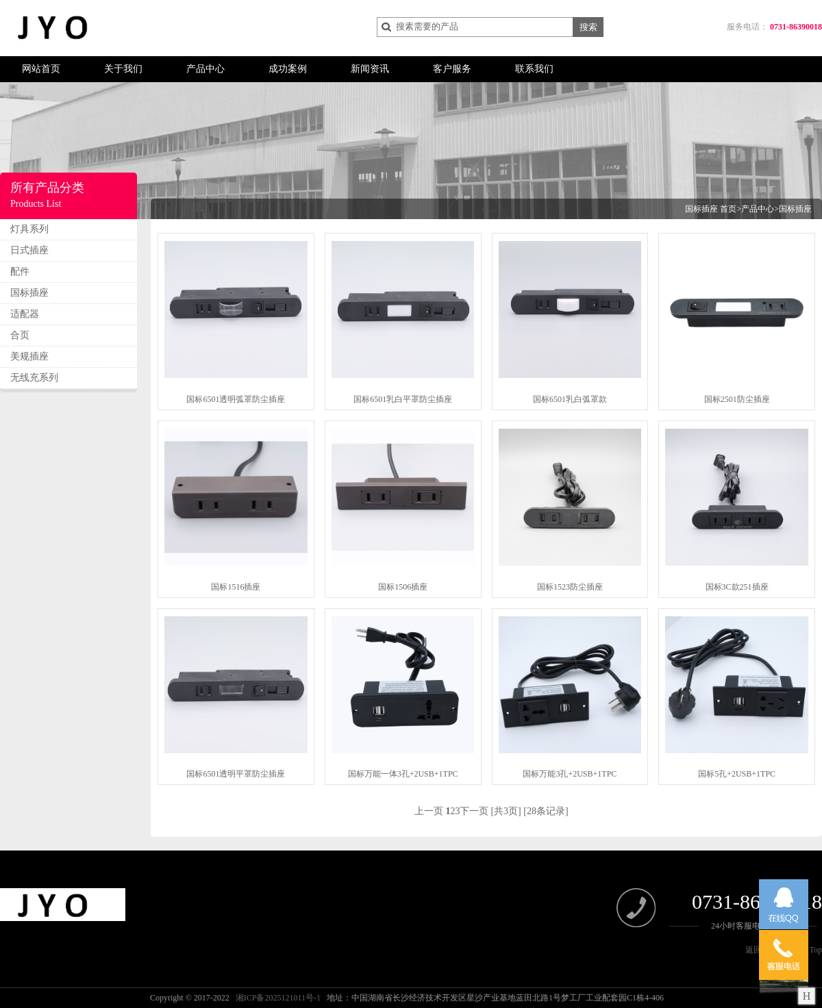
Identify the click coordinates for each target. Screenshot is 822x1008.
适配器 (24, 314)
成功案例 (288, 69)
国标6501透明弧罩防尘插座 (235, 399)
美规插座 (29, 356)
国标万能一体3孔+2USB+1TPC (403, 774)
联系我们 (534, 69)
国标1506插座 (402, 587)
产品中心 (205, 69)
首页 (728, 209)
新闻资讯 (370, 69)
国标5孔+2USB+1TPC (736, 774)
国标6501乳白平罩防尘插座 (402, 399)
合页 (19, 335)
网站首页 (41, 69)
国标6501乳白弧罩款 (570, 399)
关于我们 (123, 69)
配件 (19, 271)
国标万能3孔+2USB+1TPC (569, 774)
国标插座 (29, 293)
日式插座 (29, 250)
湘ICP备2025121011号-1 (278, 998)
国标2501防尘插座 (737, 399)
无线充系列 (34, 378)
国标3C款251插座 (737, 587)
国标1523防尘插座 (570, 587)
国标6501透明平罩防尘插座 (235, 774)
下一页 (474, 811)
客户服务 (452, 69)
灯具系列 (29, 229)
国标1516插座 (235, 587)
